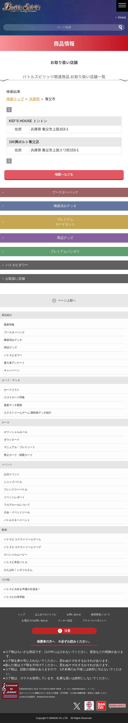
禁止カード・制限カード (18, 454)
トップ (21, 614)
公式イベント (11, 474)
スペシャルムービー (15, 554)
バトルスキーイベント (17, 520)
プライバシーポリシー (94, 620)
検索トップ (15, 99)
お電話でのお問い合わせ (35, 620)
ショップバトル (13, 481)
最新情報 (9, 324)
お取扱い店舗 (15, 278)
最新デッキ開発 (13, 405)
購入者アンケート (14, 362)
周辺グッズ (65, 238)
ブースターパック (65, 192)
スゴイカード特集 (14, 397)
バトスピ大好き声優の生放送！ (22, 589)
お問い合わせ (74, 614)
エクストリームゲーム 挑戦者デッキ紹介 (27, 412)
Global (122, 17)
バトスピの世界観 (14, 596)
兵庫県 (34, 99)
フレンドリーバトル (15, 489)
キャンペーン (11, 370)
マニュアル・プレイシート (19, 447)
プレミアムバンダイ (65, 251)
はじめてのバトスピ (46, 614)
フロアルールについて (17, 504)
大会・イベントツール (17, 512)
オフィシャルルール (15, 432)
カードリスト (11, 389)
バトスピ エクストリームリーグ (22, 547)
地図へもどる (64, 174)
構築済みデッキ (65, 206)
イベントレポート (14, 497)
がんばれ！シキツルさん (18, 569)
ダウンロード (11, 439)
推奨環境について (100, 614)
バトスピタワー (16, 265)
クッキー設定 (65, 620)
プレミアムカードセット (65, 222)
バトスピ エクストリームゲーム (22, 539)
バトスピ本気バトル (15, 562)
